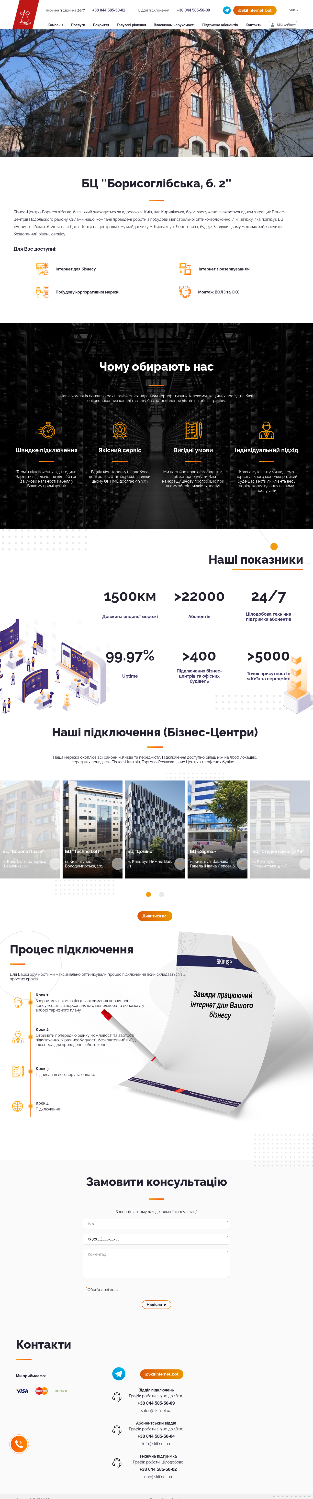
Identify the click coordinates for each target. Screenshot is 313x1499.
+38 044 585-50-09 (193, 10)
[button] (148, 894)
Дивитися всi (155, 916)
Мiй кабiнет (286, 25)
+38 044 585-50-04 (156, 1436)
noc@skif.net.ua (158, 1477)
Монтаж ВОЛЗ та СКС (218, 292)
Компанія (55, 25)
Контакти (254, 25)
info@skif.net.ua (156, 1443)
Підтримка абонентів (220, 25)
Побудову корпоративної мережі (88, 292)
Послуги (78, 25)
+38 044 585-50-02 (108, 10)
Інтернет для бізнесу (76, 269)
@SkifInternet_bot (255, 10)
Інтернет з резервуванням (224, 269)
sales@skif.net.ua (156, 1410)
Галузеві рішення (131, 25)
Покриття (101, 25)
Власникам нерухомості (174, 25)
